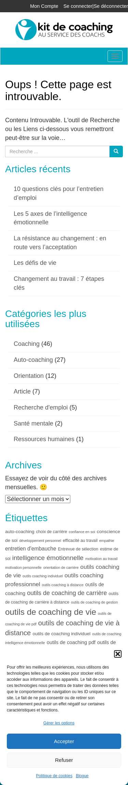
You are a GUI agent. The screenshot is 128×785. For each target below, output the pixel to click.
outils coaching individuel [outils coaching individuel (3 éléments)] (43, 576)
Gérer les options (58, 723)
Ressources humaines (44, 439)
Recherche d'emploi (41, 407)
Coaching (27, 343)
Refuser (64, 760)
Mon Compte (44, 6)
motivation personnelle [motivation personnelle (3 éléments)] (23, 567)
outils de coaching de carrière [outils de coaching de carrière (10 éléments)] (67, 593)
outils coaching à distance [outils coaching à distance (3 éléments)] (63, 585)
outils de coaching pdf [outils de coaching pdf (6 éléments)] (71, 642)
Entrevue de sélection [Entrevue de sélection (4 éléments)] (78, 549)
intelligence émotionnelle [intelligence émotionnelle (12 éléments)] (48, 557)
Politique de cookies (54, 775)
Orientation (29, 375)
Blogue (82, 775)
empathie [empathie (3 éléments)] (106, 541)
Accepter (64, 741)
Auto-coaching (33, 359)
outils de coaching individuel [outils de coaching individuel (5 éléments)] (61, 633)
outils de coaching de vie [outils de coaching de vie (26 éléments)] (50, 611)
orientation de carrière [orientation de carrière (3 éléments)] (61, 567)
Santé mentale (33, 423)
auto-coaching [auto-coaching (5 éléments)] (19, 531)
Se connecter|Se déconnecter (95, 6)
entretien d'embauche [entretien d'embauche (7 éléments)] (30, 548)
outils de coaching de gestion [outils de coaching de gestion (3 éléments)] (94, 602)
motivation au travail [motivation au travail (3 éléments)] (101, 559)
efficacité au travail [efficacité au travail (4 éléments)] (80, 540)
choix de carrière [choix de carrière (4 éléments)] (51, 531)
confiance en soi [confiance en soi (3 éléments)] (82, 532)
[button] (117, 654)
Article (22, 391)
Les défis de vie (35, 262)
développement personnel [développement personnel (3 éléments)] (40, 541)
